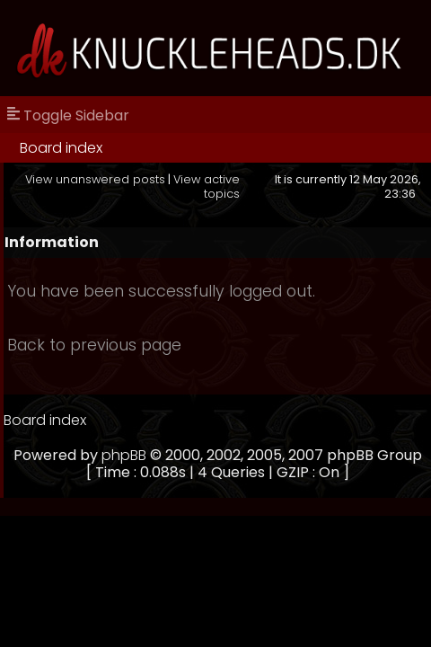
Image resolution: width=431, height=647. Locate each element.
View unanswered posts (95, 179)
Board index (61, 147)
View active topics (206, 186)
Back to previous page (94, 345)
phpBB (123, 455)
